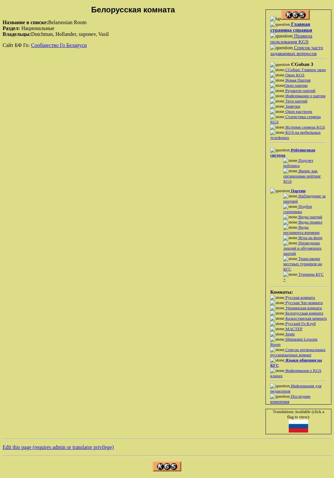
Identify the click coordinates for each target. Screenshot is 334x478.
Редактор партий (299, 90)
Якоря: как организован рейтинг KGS (302, 176)
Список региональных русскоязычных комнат (298, 352)
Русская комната (299, 297)
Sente (289, 334)
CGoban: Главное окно (305, 69)
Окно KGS (294, 74)
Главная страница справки (291, 27)
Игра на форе (310, 237)
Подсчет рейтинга (298, 163)
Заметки (292, 106)
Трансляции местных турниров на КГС (302, 263)
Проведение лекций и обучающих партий (302, 248)
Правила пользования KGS (291, 38)
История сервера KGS (304, 127)
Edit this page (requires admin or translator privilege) (58, 447)
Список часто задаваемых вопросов (296, 50)
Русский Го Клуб (300, 323)
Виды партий (309, 216)
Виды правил (309, 222)
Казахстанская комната (305, 318)
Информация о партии (305, 95)
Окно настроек (298, 111)
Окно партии (296, 85)
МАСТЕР (293, 328)
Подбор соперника (297, 209)
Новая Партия (297, 80)
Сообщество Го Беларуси (59, 45)
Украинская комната (303, 307)
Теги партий (296, 101)
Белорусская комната (303, 313)
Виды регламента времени (301, 230)
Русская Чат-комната (303, 302)
